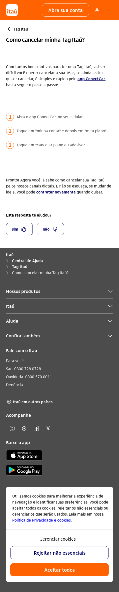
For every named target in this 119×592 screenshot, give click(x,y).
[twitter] (48, 428)
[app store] (24, 456)
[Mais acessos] (97, 10)
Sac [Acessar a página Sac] (9, 368)
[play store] (24, 471)
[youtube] (24, 428)
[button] (65, 10)
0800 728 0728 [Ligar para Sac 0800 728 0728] (27, 368)
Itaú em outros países (29, 402)
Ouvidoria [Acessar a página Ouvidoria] (14, 376)
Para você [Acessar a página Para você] (15, 360)
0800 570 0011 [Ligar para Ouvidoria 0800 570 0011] (38, 376)
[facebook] (36, 428)
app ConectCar (91, 78)
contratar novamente (56, 191)
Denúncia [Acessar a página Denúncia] (14, 384)
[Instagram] (12, 428)
